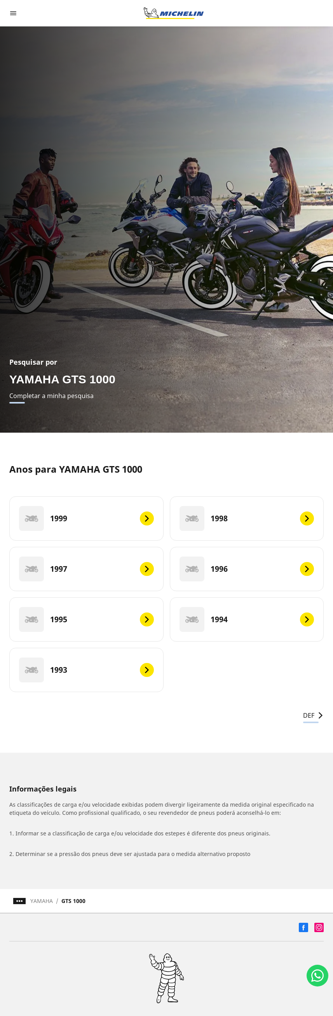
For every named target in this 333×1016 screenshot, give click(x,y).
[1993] (86, 670)
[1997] (86, 569)
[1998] (247, 518)
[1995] (86, 619)
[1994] (247, 619)
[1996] (247, 569)
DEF (313, 715)
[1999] (86, 518)
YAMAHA (41, 901)
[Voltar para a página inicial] (174, 13)
